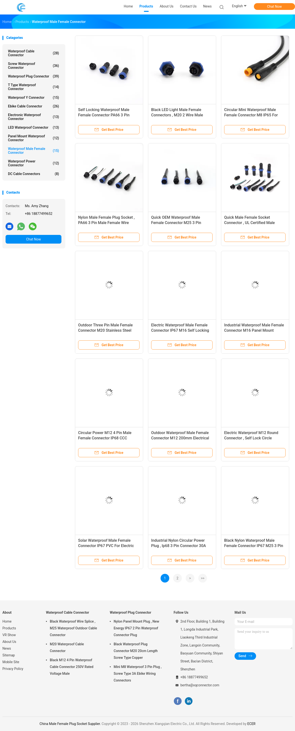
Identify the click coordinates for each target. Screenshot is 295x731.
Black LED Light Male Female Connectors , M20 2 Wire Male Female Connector (177, 115)
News (6, 648)
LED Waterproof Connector (33, 127)
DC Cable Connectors (33, 173)
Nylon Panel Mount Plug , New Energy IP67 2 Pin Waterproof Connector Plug (136, 628)
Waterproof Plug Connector (33, 76)
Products (9, 628)
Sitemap (8, 655)
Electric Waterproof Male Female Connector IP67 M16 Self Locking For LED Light (180, 330)
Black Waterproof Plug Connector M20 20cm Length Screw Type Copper (136, 651)
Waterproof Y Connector (33, 97)
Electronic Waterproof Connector (33, 117)
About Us (9, 642)
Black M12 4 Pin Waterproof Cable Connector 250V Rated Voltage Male (71, 666)
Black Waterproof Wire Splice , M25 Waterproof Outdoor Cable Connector (73, 628)
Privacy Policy (12, 669)
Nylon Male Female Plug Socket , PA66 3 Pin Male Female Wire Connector (106, 222)
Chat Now (274, 6)
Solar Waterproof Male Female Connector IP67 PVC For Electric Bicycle (106, 545)
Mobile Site (10, 662)
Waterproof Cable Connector (33, 53)
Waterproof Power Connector (33, 163)
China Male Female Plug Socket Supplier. (71, 724)
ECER (251, 724)
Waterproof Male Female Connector (33, 151)
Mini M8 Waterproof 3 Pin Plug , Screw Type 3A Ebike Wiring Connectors (138, 673)
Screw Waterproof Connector (33, 66)
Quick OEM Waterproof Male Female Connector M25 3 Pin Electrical (176, 222)
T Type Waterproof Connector (33, 87)
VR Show (9, 635)
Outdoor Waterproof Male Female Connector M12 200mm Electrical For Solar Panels (180, 438)
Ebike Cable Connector (33, 106)
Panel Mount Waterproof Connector (33, 138)
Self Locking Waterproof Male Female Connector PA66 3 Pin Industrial (104, 115)
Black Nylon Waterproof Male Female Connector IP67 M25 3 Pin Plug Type (253, 545)
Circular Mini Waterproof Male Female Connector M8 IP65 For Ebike (251, 115)
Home (7, 621)
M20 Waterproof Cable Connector (67, 647)
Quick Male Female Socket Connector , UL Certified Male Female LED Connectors (249, 222)
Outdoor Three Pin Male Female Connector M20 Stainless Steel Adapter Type (105, 330)
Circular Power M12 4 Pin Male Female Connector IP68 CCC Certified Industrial (105, 438)
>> (203, 578)
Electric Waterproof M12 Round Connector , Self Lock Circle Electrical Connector (251, 438)
